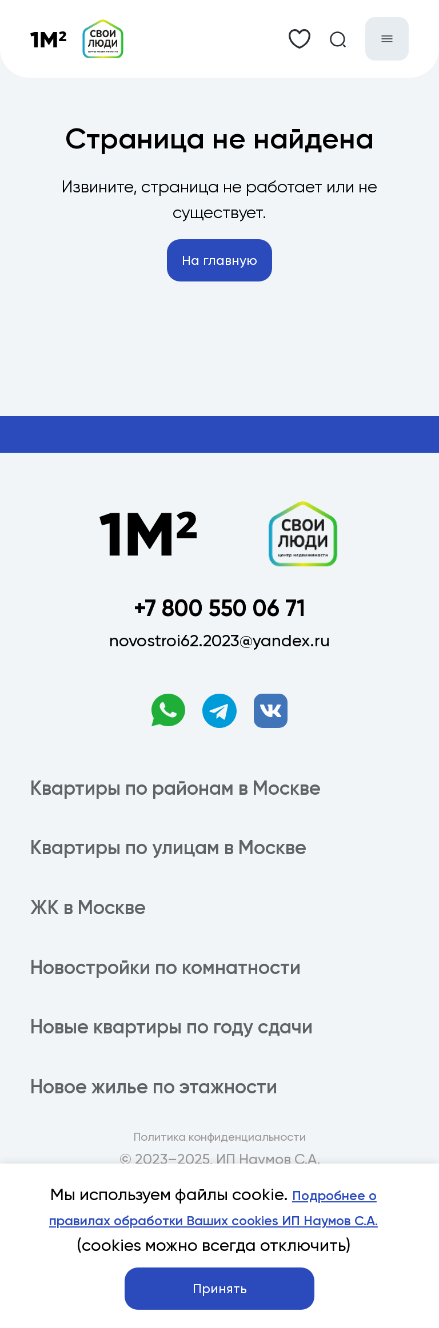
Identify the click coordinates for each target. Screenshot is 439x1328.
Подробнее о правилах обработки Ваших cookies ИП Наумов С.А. (221, 1180)
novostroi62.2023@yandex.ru (219, 674)
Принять (219, 1283)
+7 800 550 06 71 (219, 635)
